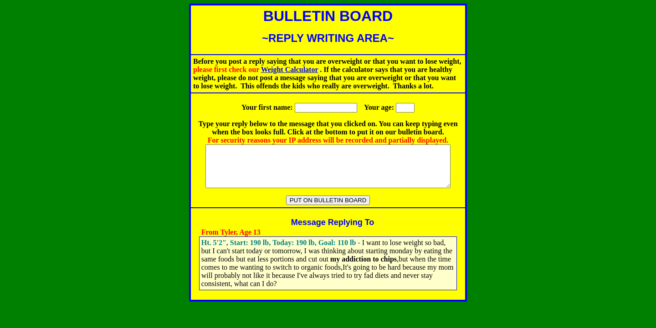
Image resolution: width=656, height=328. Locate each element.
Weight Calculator (289, 69)
